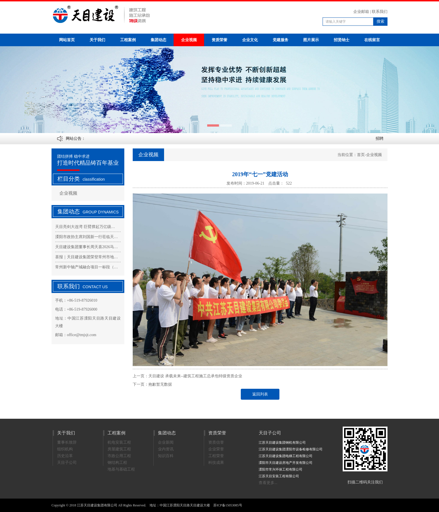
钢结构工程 (117, 462)
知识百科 (166, 456)
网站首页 (67, 40)
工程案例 (128, 40)
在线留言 (372, 40)
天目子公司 (67, 462)
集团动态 (158, 40)
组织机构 (65, 449)
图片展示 (311, 40)
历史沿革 (65, 456)
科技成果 (216, 462)
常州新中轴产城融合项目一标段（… (86, 267)
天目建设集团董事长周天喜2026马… (86, 247)
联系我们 (379, 12)
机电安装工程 (119, 442)
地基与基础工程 (121, 469)
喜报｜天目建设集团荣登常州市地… (86, 257)
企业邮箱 (361, 12)
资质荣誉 (219, 40)
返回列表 (260, 394)
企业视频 (189, 40)
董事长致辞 (67, 442)
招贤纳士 (341, 40)
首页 (361, 155)
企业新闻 (166, 442)
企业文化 (250, 40)
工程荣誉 (216, 456)
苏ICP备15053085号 (227, 505)
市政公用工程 (119, 456)
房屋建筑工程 (119, 449)
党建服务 (280, 40)
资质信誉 (216, 442)
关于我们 (97, 40)
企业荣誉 (216, 449)
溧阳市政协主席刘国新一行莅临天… (86, 237)
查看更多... (268, 483)
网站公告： (75, 138)
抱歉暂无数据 (160, 384)
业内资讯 (166, 449)
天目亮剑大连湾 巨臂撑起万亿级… (85, 227)
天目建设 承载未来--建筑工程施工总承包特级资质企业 (195, 376)
